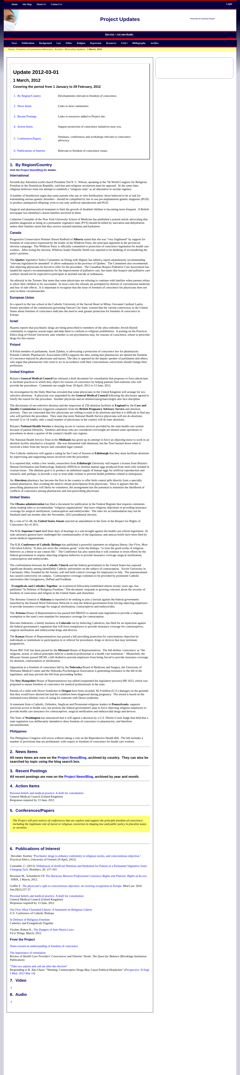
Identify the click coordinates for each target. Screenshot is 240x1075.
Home (15, 4)
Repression (95, 43)
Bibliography (139, 43)
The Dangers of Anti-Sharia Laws (54, 929)
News (14, 43)
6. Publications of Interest (29, 150)
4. (11, 786)
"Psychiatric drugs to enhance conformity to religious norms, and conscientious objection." (87, 855)
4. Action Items (23, 126)
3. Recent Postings (25, 116)
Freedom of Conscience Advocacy (34, 49)
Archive (155, 43)
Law (58, 43)
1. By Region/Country (27, 95)
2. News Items (23, 106)
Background (45, 43)
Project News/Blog (32, 170)
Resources (111, 43)
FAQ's (124, 43)
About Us (41, 4)
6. (11, 848)
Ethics (69, 43)
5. (11, 810)
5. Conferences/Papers (27, 138)
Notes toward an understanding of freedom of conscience (44, 946)
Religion (81, 43)
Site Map (27, 4)
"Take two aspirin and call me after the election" (38, 966)
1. (11, 164)
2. (11, 751)
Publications (28, 43)
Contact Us (56, 4)
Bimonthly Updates (75, 49)
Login (229, 4)
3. (11, 771)
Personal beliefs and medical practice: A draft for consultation (47, 793)
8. (11, 994)
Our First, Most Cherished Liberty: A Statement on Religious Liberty (51, 909)
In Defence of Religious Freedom (30, 919)
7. (11, 980)
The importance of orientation (28, 952)
